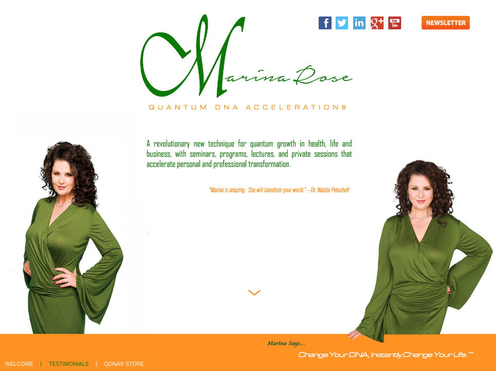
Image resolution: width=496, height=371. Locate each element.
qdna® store (124, 364)
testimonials (69, 364)
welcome (19, 364)
